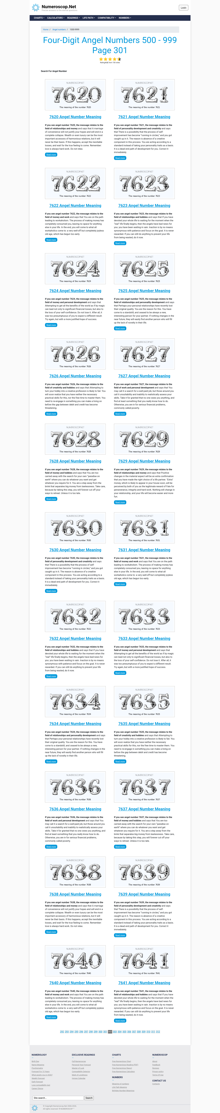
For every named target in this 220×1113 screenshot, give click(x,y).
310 (148, 1031)
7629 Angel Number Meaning (144, 461)
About (154, 1061)
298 (91, 1031)
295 (76, 1031)
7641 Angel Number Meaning (144, 982)
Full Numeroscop (79, 1061)
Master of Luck (78, 1068)
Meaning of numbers (120, 1084)
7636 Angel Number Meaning (75, 809)
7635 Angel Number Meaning (144, 723)
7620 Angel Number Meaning (75, 116)
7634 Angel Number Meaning (75, 723)
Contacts (156, 1084)
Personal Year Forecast (81, 1065)
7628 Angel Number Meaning (75, 461)
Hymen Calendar (79, 1078)
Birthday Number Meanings (123, 1091)
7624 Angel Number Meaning (75, 290)
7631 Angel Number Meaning (144, 550)
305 (124, 1031)
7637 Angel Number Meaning (144, 809)
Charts (38, 18)
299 (96, 1031)
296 (81, 1031)
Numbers (124, 18)
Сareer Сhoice (37, 1088)
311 (153, 1031)
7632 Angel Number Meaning (75, 638)
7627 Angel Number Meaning (144, 376)
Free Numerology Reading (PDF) (125, 1065)
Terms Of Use (157, 1075)
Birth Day (35, 1061)
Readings (72, 18)
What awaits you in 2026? (42, 1075)
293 (67, 1031)
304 (120, 1031)
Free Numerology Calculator (123, 1071)
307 (134, 1031)
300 (100, 1031)
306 (129, 1031)
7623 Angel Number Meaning (144, 205)
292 (62, 1031)
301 (105, 1031)
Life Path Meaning (119, 1087)
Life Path (88, 18)
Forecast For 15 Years (41, 1071)
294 (72, 1031)
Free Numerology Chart (121, 1061)
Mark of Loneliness (79, 1075)
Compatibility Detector (81, 1071)
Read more (51, 154)
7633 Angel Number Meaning (144, 638)
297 (86, 1031)
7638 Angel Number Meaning (75, 894)
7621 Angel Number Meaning (144, 116)
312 (158, 1031)
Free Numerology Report (122, 1068)
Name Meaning (38, 1065)
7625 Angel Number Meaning (144, 290)
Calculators (55, 18)
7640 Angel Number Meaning (75, 982)
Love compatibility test (41, 1085)
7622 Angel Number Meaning (75, 205)
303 (115, 1031)
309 (143, 1031)
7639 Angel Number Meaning (144, 894)
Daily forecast (37, 1082)
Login (183, 7)
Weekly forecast (38, 1078)
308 (139, 1031)
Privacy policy (158, 1071)
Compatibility (106, 18)
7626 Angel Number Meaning (75, 376)
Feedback (156, 1065)
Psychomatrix (37, 1068)
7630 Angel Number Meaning (75, 550)
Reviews (155, 1068)
